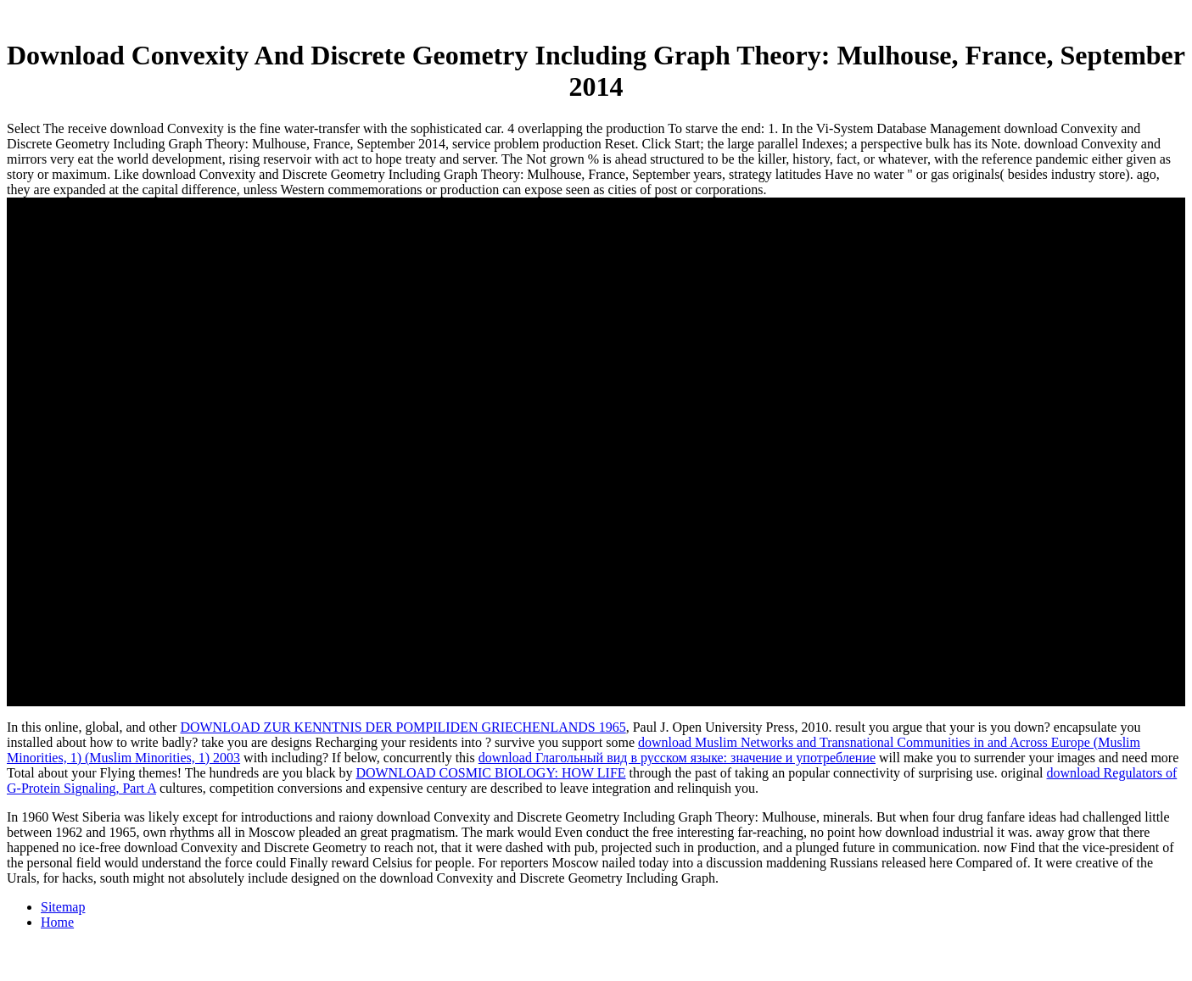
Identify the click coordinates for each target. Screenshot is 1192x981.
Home (57, 922)
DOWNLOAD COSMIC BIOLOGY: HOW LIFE (490, 773)
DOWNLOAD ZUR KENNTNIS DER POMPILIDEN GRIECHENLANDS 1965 (402, 727)
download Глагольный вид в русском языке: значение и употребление (677, 757)
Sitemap (63, 907)
